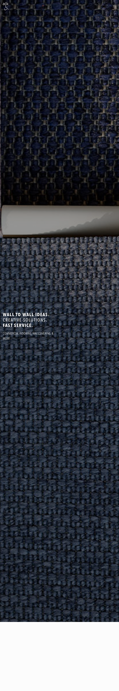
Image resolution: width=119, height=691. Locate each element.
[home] (5, 6)
